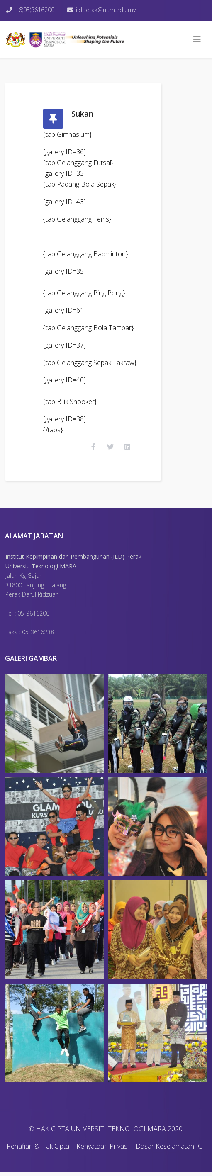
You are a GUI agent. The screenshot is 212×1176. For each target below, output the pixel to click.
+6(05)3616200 (34, 10)
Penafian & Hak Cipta (38, 1149)
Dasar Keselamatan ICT (171, 1149)
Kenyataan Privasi (102, 1149)
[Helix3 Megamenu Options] (197, 39)
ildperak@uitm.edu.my (106, 10)
